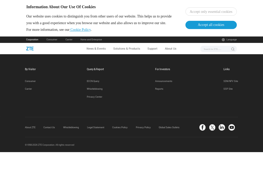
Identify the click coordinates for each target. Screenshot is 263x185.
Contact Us (49, 127)
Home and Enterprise (91, 39)
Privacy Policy (143, 127)
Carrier (68, 39)
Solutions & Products (126, 48)
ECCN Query (93, 81)
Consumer (51, 39)
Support (152, 48)
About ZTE (30, 127)
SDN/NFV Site (230, 81)
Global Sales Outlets (169, 127)
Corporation (32, 39)
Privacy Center (94, 96)
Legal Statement (95, 127)
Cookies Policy (120, 127)
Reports (159, 88)
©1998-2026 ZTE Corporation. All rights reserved (49, 144)
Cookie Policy (80, 30)
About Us (170, 48)
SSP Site (228, 88)
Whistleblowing (94, 88)
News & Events (96, 48)
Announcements (163, 81)
